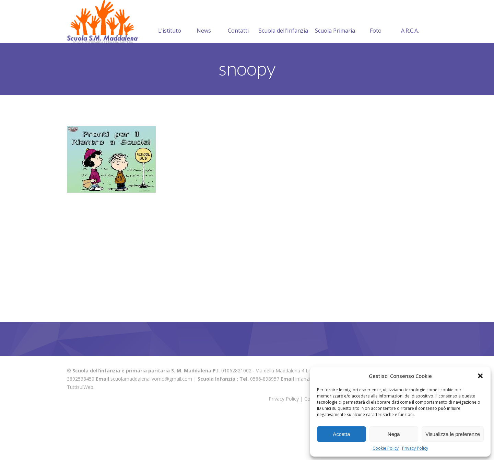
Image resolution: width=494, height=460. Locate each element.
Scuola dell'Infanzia (283, 66)
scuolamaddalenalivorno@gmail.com (151, 422)
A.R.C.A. (410, 66)
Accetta (341, 434)
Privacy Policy (415, 448)
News (204, 66)
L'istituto (169, 66)
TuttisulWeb (80, 430)
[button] (480, 375)
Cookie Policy (386, 448)
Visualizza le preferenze (452, 434)
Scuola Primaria (335, 66)
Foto (375, 66)
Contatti (238, 66)
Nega (394, 434)
